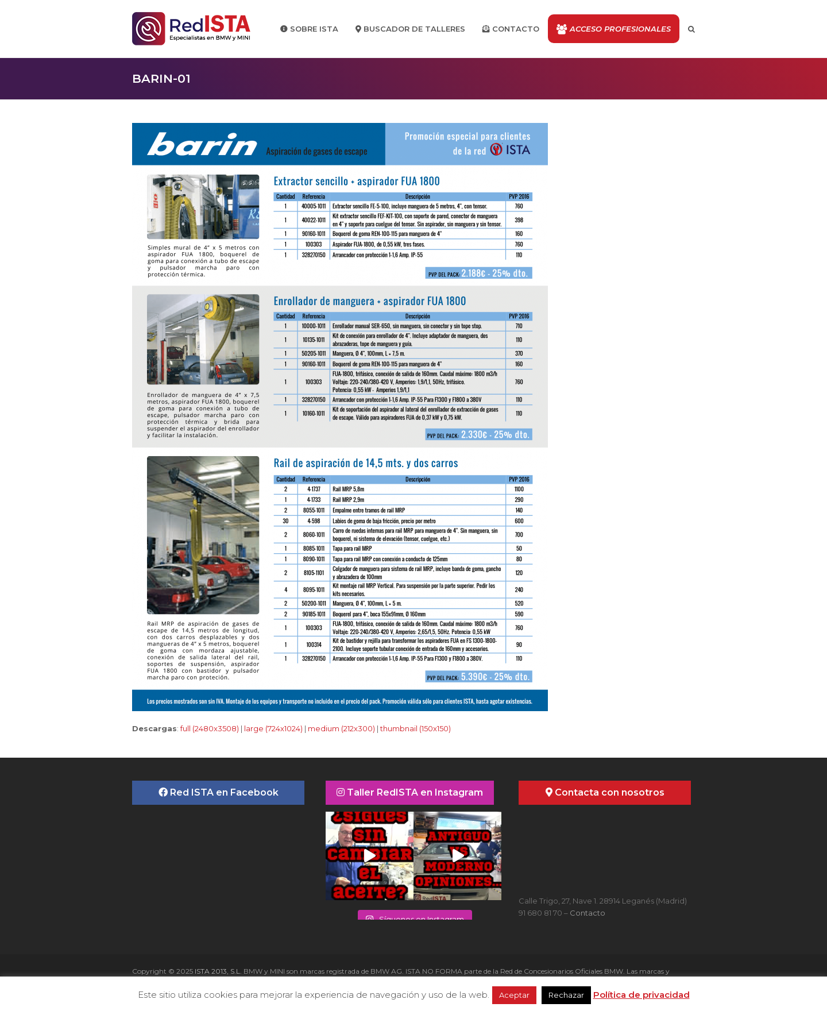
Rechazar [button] (566, 995)
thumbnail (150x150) (415, 728)
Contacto (587, 912)
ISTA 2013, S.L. (217, 971)
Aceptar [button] (514, 995)
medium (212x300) (341, 728)
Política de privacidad (641, 994)
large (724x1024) (273, 728)
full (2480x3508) (209, 728)
